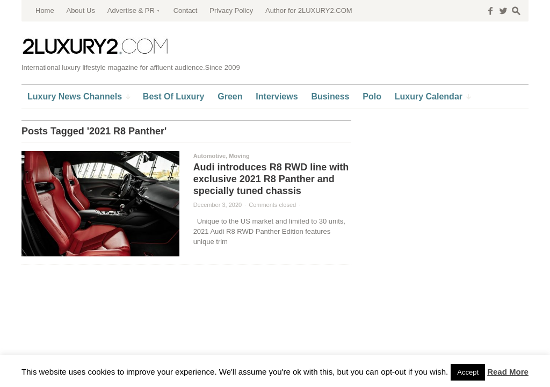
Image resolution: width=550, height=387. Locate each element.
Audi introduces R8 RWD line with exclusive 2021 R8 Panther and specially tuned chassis (271, 179)
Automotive (209, 156)
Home (44, 10)
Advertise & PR (131, 10)
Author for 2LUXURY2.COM (308, 10)
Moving (239, 156)
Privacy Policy (231, 10)
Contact (185, 10)
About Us (80, 10)
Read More (508, 371)
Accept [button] (468, 372)
